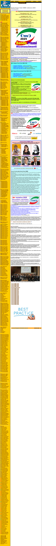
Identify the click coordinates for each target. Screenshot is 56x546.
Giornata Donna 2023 (4, 109)
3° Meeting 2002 (4, 460)
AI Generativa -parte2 (4, 125)
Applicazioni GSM (4, 541)
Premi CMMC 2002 (15, 302)
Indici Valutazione (4, 419)
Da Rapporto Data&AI (5, 16)
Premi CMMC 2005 (15, 299)
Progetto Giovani (4, 144)
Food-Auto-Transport (4, 256)
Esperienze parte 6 (4, 183)
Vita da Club (3, 179)
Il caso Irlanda (3, 542)
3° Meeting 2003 (4, 433)
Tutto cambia (4, 346)
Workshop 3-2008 (4, 375)
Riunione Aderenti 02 (5, 461)
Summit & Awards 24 (4, 70)
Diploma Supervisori (5, 422)
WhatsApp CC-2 (4, 210)
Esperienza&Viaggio (4, 191)
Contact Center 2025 (4, 53)
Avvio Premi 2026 (4, 23)
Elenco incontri (3, 225)
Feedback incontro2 (4, 235)
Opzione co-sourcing (5, 500)
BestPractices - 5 (4, 42)
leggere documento (23, 59)
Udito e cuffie (4, 429)
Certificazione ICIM (5, 397)
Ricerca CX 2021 (4, 178)
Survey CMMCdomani (5, 281)
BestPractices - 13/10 (4, 104)
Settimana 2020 (4, 209)
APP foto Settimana (4, 309)
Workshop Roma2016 (5, 335)
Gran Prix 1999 (4, 528)
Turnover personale (5, 448)
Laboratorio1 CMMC (4, 264)
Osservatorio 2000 (5, 487)
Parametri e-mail (4, 498)
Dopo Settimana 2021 (5, 173)
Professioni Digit (4, 270)
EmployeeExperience (4, 128)
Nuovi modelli (4, 351)
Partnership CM (4, 86)
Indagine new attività (4, 315)
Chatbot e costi (4, 290)
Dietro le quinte (3, 48)
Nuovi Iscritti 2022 (4, 159)
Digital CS (3, 267)
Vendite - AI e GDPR (4, 202)
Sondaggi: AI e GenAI (5, 80)
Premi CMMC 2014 (15, 292)
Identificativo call (3, 538)
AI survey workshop (4, 189)
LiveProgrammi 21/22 (4, 170)
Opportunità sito (4, 497)
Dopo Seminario (4, 423)
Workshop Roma (4, 253)
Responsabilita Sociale (5, 403)
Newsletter (6, 11)
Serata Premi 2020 (4, 246)
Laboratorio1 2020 (4, 249)
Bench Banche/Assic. (5, 490)
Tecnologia (3, 331)
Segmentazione (4, 222)
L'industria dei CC (5, 486)
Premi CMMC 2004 (15, 300)
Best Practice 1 (3, 138)
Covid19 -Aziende (4, 244)
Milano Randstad (4, 118)
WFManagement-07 (5, 394)
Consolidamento (4, 505)
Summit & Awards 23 (4, 98)
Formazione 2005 (4, 409)
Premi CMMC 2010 (15, 295)
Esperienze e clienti (5, 430)
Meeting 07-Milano (5, 383)
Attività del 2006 (4, 393)
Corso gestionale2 (5, 437)
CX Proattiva (3, 127)
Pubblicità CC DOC (5, 469)
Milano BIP (3, 94)
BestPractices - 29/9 (4, 101)
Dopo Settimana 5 (4, 204)
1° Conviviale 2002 (5, 470)
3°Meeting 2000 (4, 494)
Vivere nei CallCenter (5, 404)
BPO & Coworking (4, 217)
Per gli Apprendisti (5, 371)
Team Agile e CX (4, 166)
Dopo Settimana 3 (4, 206)
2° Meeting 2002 (4, 471)
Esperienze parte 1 (4, 187)
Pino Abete (5, 112)
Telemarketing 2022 (4, 157)
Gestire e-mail (4, 511)
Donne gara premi (5, 362)
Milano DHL (3, 119)
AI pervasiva (3, 196)
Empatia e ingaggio (4, 160)
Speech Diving (4, 356)
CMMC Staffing (4, 405)
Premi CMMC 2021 (4, 177)
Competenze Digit (4, 198)
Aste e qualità (3, 407)
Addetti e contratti (4, 391)
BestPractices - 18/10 (4, 77)
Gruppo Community (4, 145)
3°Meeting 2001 (4, 479)
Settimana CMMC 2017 (5, 310)
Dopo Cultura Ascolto (5, 257)
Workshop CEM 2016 (5, 334)
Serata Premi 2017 (4, 324)
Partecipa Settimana (4, 311)
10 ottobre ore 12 (25, 21)
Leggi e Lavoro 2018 (4, 305)
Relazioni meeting (5, 533)
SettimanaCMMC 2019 (4, 252)
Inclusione (3, 161)
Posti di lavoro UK (5, 291)
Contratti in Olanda (5, 396)
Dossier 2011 (4, 360)
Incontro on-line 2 (4, 236)
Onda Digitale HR (4, 201)
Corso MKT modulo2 (5, 438)
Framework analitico (4, 27)
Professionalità (4, 447)
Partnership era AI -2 (4, 30)
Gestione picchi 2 (4, 132)
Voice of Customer (4, 131)
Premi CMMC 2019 (4, 266)
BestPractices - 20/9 (4, 74)
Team (2, 112)
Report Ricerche (4, 477)
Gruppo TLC (4, 527)
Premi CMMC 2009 (15, 296)
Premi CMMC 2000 (15, 304)
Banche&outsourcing (5, 459)
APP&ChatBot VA (4, 298)
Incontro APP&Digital (5, 336)
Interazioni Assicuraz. (5, 308)
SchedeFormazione (5, 522)
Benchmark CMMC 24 (5, 17)
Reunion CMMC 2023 (4, 96)
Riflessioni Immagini (5, 288)
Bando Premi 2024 (4, 71)
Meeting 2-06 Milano (5, 395)
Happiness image (4, 274)
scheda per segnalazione (27, 65)
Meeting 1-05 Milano (5, 408)
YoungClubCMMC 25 (4, 47)
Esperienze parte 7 (4, 182)
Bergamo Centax (4, 120)
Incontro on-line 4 (4, 232)
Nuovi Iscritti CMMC (4, 24)
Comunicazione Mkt (4, 52)
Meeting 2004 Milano (5, 413)
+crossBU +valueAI (4, 164)
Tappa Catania (3, 149)
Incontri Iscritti (4, 359)
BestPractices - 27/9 (4, 100)
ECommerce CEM (4, 271)
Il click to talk (4, 385)
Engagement (4, 296)
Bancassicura (4, 516)
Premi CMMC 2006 (15, 298)
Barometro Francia (5, 352)
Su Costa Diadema (5, 289)
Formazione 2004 (4, 421)
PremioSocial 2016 (5, 342)
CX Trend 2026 (3, 39)
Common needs (4, 514)
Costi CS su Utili (4, 364)
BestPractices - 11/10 (4, 76)
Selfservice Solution (5, 512)
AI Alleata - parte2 (4, 57)
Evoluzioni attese (4, 502)
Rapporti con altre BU (5, 58)
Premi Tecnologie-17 (5, 338)
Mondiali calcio (4, 472)
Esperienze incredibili (4, 190)
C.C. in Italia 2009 (4, 369)
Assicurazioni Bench (4, 457)
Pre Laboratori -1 (4, 219)
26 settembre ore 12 (25, 13)
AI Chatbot (3, 268)
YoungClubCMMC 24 (4, 69)
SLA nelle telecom (5, 468)
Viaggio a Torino (4, 343)
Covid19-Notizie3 (4, 240)
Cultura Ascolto (4, 259)
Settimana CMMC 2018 (5, 286)
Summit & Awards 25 (4, 41)
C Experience (4, 269)
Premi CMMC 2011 (15, 294)
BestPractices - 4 (4, 43)
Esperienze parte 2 (4, 186)
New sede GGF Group (5, 97)
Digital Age (3, 299)
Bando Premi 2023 (4, 107)
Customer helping (5, 440)
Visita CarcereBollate (4, 261)
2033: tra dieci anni (4, 108)
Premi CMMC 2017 (15, 290)
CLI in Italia (3, 531)
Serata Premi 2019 (4, 277)
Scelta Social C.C (4, 350)
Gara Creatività (4, 513)
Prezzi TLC (2, 543)
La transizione (4, 376)
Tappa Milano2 (3, 153)
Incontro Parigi (4, 427)
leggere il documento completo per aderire (22, 221)
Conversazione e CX (4, 319)
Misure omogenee (5, 515)
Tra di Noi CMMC (4, 213)
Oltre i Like (3, 88)
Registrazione (4, 361)
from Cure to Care (4, 55)
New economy (4, 509)
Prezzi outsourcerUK (5, 436)
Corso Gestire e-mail (5, 466)
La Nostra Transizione (5, 169)
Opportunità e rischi (4, 130)
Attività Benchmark (4, 79)
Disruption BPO (4, 312)
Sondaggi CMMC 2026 (5, 25)
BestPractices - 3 (4, 44)
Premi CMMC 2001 (15, 303)
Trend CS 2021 (3, 200)
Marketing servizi (4, 444)
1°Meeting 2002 (4, 474)
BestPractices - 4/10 (4, 75)
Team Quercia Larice (4, 113)
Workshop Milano (4, 254)
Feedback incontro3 (4, 233)
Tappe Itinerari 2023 (4, 117)
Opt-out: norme (4, 481)
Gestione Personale (5, 521)
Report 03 (4, 443)
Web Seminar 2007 (5, 384)
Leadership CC (4, 412)
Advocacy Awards (4, 247)
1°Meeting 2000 (4, 496)
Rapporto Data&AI (4, 50)
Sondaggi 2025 (3, 51)
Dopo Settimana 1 (4, 208)
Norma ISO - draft (4, 20)
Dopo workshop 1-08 (5, 379)
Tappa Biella (3, 150)
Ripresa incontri (4, 142)
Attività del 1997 (3, 537)
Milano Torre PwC (4, 64)
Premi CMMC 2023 (15, 284)
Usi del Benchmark (5, 518)
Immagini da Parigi (5, 445)
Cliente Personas (4, 287)
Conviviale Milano (5, 456)
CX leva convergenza (4, 167)
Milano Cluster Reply (4, 65)
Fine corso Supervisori (5, 416)
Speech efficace (4, 508)
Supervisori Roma (5, 415)
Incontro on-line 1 (4, 237)
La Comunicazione (5, 524)
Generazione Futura (4, 82)
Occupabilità (3, 84)
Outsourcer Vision (5, 455)
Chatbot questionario (4, 320)
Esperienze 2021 (4, 181)
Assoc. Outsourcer (4, 473)
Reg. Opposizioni (4, 357)
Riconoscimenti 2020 (15, 287)
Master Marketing (4, 458)
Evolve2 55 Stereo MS (33, 136)
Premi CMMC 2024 (15, 283)
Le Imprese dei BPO (4, 59)
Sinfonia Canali (3, 193)
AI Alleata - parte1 (4, 56)
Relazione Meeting (5, 452)
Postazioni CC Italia (5, 390)
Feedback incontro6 (4, 228)
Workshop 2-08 (4, 378)
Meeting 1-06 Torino (5, 400)
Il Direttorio (2, 539)
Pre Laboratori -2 (4, 220)
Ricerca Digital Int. (5, 348)
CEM (2, 294)
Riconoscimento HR (4, 318)
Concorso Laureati (5, 370)
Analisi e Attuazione (4, 31)
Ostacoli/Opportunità (4, 307)
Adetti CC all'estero (4, 398)
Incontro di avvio (4, 238)
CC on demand (4, 418)
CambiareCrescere (4, 325)
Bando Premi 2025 (4, 46)
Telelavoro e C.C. (4, 526)
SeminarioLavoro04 (5, 424)
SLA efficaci (4, 491)
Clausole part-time (5, 504)
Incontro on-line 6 (4, 229)
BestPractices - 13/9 (4, 73)
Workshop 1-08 (4, 380)
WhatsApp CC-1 (4, 218)
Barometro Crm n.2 (5, 482)
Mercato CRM (4, 399)
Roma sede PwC (4, 62)
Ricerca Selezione (5, 417)
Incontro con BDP (4, 40)
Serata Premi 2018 (4, 303)
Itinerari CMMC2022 (4, 148)
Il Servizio (3, 525)
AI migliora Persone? (4, 29)
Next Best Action (4, 87)
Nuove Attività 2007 (5, 392)
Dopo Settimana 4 (4, 205)
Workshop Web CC (5, 499)
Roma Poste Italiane (4, 92)
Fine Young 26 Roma (5, 35)
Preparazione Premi (4, 72)
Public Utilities (4, 476)
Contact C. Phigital (4, 314)
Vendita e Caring (4, 129)
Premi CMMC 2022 (4, 137)
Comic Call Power (5, 406)
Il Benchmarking (4, 517)
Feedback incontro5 (4, 230)
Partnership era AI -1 (4, 28)
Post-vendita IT (4, 529)
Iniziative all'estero (4, 540)
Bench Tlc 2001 (4, 488)
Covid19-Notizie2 (4, 241)
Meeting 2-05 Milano (5, 402)
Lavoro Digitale (3, 316)
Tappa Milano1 (3, 151)
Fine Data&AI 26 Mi (5, 32)
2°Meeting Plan (4, 450)
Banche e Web (4, 507)
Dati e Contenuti (4, 162)
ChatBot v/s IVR (4, 278)
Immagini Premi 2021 (4, 175)
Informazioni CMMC (5, 365)
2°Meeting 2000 (4, 495)
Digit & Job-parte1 (5, 345)
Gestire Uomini (4, 523)
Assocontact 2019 (4, 260)
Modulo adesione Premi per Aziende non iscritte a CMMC (24, 95)
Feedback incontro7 (4, 226)
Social (3, 297)
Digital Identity (3, 158)
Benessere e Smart (4, 165)
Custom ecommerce (4, 54)
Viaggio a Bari (4, 347)
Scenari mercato (4, 381)
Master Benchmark (5, 478)
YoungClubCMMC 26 (4, 34)
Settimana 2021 (4, 174)
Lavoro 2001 (4, 503)
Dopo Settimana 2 (4, 207)
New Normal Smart (4, 194)
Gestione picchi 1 (4, 133)
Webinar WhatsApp (5, 284)
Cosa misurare (4, 434)
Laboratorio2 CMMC (4, 258)
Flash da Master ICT (5, 462)
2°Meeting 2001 (4, 483)
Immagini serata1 (4, 300)
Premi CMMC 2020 (4, 248)
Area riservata (3, 14)
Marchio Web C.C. (5, 492)
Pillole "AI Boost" (4, 33)
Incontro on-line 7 (4, 227)
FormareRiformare (4, 195)
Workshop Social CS (5, 337)
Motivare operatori (5, 410)
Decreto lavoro (4, 442)
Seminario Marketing (5, 453)
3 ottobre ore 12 (25, 16)
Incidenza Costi (4, 510)
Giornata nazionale (5, 449)
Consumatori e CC (5, 358)
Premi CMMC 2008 (15, 297)
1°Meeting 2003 (4, 451)
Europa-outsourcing (5, 431)
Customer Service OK (5, 306)
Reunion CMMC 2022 (4, 135)
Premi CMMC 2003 (15, 301)
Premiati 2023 (3, 83)
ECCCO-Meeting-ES (5, 432)
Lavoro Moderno (4, 124)
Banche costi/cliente (5, 411)
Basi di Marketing (4, 439)
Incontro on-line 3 (4, 234)
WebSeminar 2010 (5, 363)
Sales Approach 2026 (5, 15)
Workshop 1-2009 (4, 368)
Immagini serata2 (4, 301)
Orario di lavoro (4, 446)
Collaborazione (4, 355)
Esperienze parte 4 (4, 185)
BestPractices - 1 (4, 45)
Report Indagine (4, 214)
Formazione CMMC (5, 464)
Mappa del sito (5, 12)
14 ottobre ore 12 (24, 25)
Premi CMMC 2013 (15, 293)
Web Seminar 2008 (5, 377)
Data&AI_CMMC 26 (4, 26)
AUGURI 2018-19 (4, 280)
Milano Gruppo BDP (4, 93)
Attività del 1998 (3, 536)
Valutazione (3, 420)
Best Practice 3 (3, 140)
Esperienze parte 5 (4, 184)
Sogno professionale (4, 321)
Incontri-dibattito (4, 389)
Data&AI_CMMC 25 (4, 49)
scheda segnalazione (33, 66)
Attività (2, 426)
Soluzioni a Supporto (4, 192)
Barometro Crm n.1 (5, 501)
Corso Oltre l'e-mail (5, 465)
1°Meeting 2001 (4, 484)
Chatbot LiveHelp (4, 285)
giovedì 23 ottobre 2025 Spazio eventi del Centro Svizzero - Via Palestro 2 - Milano (21, 93)
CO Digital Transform (4, 163)
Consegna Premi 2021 (5, 176)
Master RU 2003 (4, 435)
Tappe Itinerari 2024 (4, 90)
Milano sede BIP (4, 63)
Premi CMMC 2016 (15, 291)
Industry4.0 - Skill (4, 251)
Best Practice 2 (3, 139)
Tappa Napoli (3, 152)
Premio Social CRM (5, 349)
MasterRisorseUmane (5, 463)
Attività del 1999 (3, 535)
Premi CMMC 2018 (15, 289)
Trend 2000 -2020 (4, 19)
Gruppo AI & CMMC (4, 250)
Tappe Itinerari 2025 (4, 61)
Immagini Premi (4, 322)
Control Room (3, 85)
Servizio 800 (4, 530)
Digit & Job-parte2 (5, 344)
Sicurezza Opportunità (5, 126)
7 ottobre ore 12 (25, 19)
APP (2, 329)
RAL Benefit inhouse (5, 18)
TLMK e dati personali (5, 386)
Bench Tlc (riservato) (5, 489)
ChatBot (3, 295)
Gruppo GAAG (3, 146)
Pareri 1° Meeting (4, 475)
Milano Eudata (3, 91)
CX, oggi (2, 313)
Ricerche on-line (4, 485)
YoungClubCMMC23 (4, 111)
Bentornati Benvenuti (4, 123)
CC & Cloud (3, 216)
